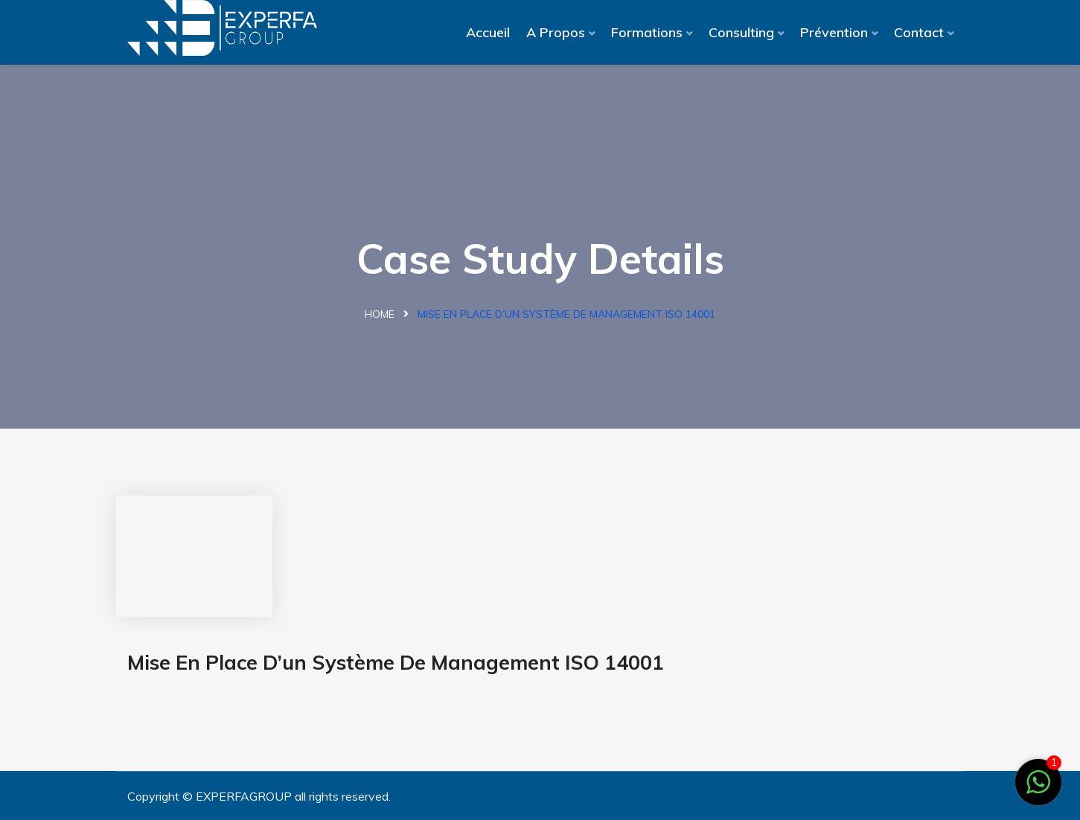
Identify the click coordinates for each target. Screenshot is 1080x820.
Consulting (741, 32)
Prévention (834, 32)
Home (379, 314)
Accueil (488, 32)
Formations (647, 32)
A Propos (555, 32)
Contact (919, 32)
